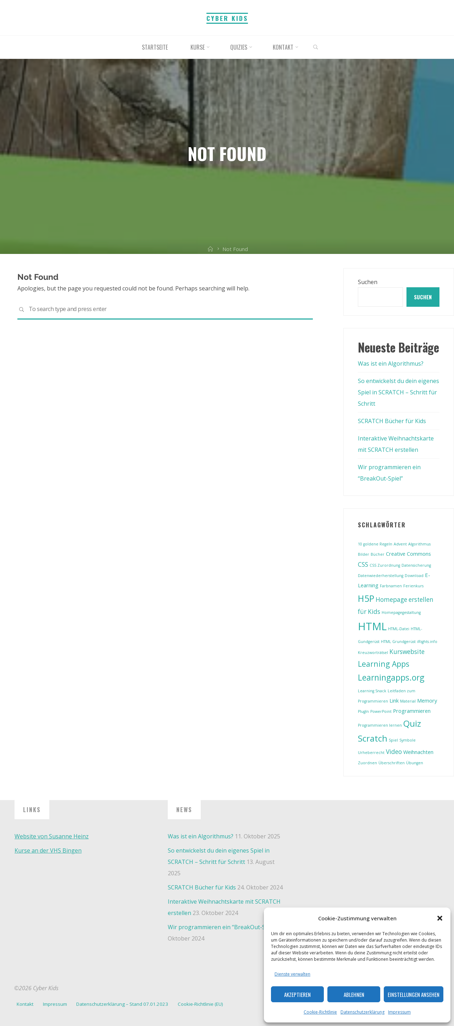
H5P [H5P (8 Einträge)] (366, 598)
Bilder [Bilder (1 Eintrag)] (363, 554)
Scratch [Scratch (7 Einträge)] (372, 738)
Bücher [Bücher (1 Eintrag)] (377, 554)
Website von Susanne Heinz (52, 836)
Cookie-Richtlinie (320, 1012)
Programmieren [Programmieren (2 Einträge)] (412, 710)
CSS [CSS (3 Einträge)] (363, 564)
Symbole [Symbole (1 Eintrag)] (407, 740)
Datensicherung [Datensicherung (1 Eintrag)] (416, 565)
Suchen (367, 282)
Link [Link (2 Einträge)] (394, 700)
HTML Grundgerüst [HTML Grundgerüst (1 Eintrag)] (398, 641)
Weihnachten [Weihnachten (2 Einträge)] (418, 751)
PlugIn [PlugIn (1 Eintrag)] (363, 711)
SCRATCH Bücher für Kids (392, 421)
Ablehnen (354, 994)
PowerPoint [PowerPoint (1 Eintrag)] (381, 711)
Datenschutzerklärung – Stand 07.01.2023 (122, 1004)
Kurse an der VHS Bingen (48, 850)
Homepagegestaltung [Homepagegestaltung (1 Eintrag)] (401, 612)
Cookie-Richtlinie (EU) (200, 1004)
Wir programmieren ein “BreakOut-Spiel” (222, 927)
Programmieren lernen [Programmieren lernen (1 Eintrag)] (380, 725)
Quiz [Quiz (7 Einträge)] (412, 723)
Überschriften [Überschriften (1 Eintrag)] (391, 762)
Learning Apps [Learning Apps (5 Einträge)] (383, 664)
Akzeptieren (297, 994)
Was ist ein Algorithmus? (390, 363)
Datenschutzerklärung (362, 1012)
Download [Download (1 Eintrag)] (414, 575)
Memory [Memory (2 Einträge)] (427, 700)
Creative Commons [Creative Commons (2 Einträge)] (408, 553)
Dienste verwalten (292, 974)
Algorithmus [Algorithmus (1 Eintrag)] (419, 544)
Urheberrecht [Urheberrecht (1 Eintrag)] (371, 752)
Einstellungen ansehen (413, 994)
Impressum (399, 1012)
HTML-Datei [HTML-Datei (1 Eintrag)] (398, 628)
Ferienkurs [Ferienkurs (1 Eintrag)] (413, 585)
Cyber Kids (227, 18)
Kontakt (25, 1004)
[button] (439, 918)
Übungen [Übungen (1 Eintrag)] (414, 762)
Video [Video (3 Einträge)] (394, 752)
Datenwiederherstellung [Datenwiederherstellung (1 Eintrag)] (380, 575)
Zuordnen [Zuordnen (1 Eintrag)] (367, 762)
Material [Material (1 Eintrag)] (408, 701)
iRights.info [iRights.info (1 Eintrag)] (427, 641)
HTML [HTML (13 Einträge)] (372, 626)
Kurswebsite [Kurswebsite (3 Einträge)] (407, 652)
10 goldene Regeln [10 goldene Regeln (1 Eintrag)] (375, 544)
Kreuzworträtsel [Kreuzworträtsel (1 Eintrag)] (373, 652)
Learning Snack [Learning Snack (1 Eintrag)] (372, 690)
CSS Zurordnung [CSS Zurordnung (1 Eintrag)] (385, 565)
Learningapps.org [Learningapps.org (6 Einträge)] (391, 677)
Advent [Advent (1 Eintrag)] (400, 544)
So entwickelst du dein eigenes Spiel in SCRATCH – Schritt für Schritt (398, 392)
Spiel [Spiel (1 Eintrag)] (393, 740)
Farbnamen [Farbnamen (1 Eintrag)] (391, 585)
